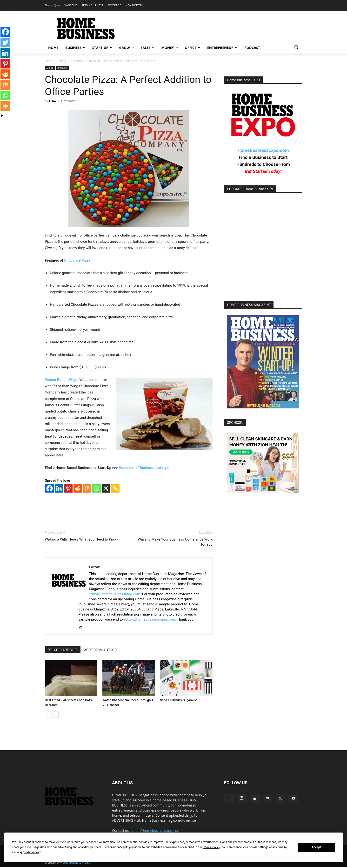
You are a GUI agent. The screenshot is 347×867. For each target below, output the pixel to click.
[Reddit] (77, 488)
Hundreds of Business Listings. (144, 468)
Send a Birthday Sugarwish (179, 700)
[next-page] (56, 714)
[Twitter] (5, 42)
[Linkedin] (59, 488)
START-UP (102, 47)
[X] (106, 488)
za (88, 260)
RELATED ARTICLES (63, 650)
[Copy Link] (115, 488)
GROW (126, 47)
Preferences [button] (31, 852)
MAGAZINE (70, 5)
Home (49, 61)
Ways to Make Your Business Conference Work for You (175, 542)
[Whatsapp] (96, 488)
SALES (147, 47)
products (77, 61)
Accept (316, 847)
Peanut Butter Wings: (62, 380)
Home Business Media (75, 862)
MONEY (169, 47)
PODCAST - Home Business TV (250, 189)
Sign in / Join (52, 5)
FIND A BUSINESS (92, 5)
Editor (53, 101)
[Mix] (87, 488)
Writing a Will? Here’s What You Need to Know (81, 539)
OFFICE (192, 47)
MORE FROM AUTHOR (100, 650)
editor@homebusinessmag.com (155, 830)
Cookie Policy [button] (211, 847)
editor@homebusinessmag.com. (115, 594)
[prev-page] (48, 714)
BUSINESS (75, 47)
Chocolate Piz (75, 260)
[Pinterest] (68, 488)
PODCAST (252, 47)
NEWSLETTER (134, 5)
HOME (53, 47)
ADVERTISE (114, 5)
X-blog (62, 61)
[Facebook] (49, 488)
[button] (296, 48)
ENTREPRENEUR (222, 47)
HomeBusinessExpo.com (263, 150)
